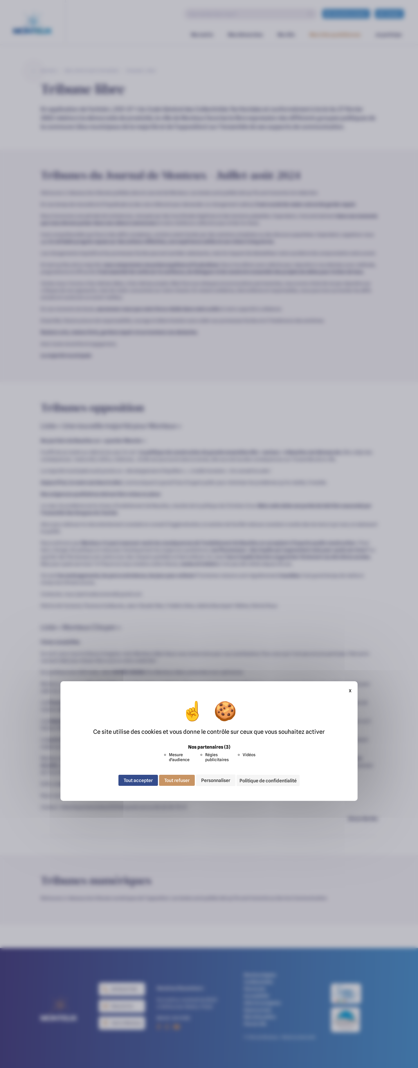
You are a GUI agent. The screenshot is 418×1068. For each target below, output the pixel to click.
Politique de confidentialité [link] (268, 780)
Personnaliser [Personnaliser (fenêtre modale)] (215, 780)
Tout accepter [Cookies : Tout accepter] (138, 780)
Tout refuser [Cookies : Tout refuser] (177, 780)
